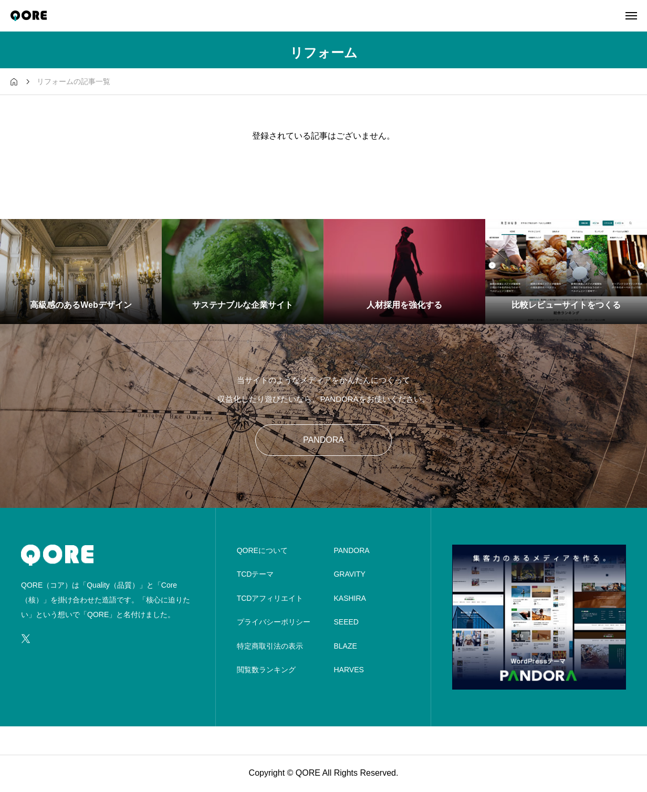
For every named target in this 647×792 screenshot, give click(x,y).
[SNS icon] (25, 638)
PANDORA (323, 439)
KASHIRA (349, 598)
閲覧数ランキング (266, 669)
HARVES (348, 669)
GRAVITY (349, 574)
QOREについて (262, 550)
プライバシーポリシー (273, 622)
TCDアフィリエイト (270, 598)
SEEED (345, 622)
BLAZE (345, 646)
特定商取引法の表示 (270, 646)
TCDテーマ (255, 574)
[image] (539, 682)
